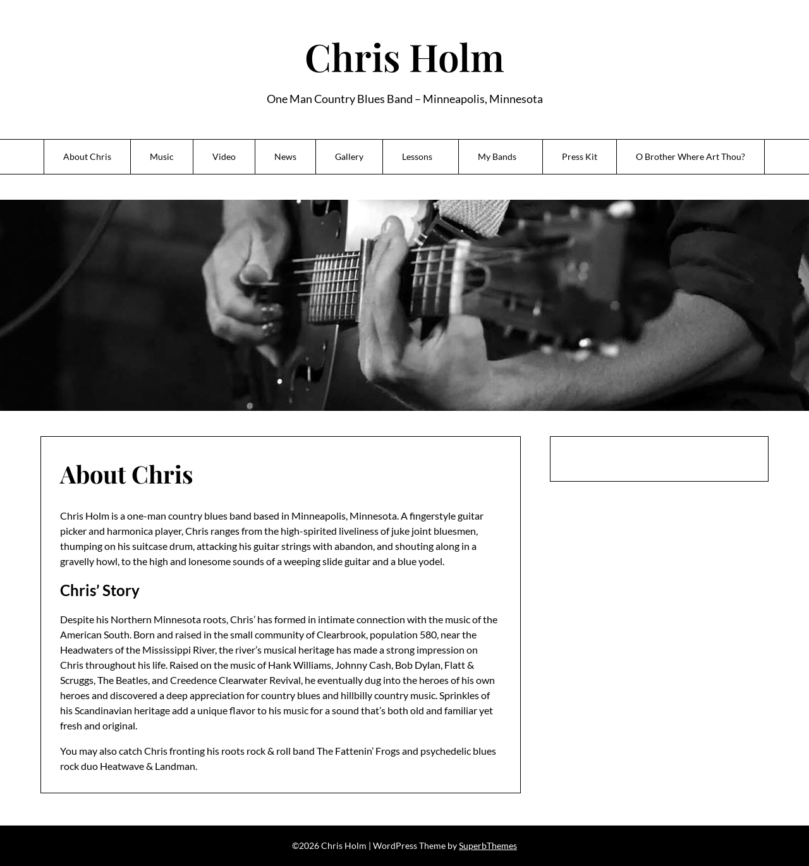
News (285, 156)
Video (224, 156)
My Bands (497, 156)
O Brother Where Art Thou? (690, 156)
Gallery (349, 156)
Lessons (417, 156)
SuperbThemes (488, 845)
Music (162, 156)
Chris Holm (404, 56)
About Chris (87, 156)
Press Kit (579, 156)
